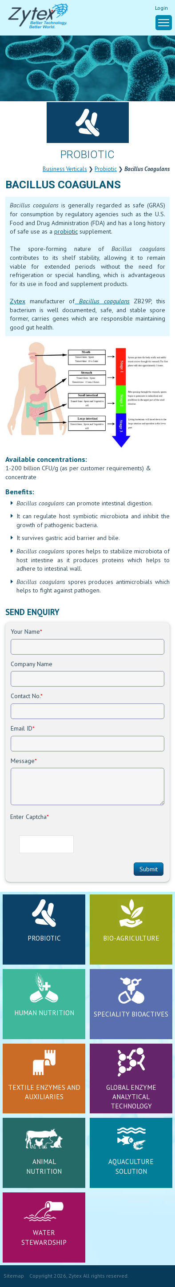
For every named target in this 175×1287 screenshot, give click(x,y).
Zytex (17, 301)
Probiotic (106, 169)
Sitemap (14, 1275)
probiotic (66, 231)
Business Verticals (65, 169)
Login (161, 7)
